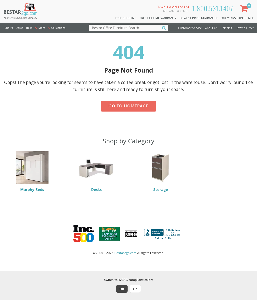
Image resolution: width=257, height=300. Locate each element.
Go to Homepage (128, 106)
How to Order (244, 28)
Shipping (226, 28)
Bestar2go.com (125, 253)
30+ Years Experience (237, 18)
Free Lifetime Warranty (158, 18)
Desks (19, 28)
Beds (29, 28)
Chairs (9, 28)
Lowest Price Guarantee (199, 18)
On (135, 289)
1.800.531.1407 (212, 8)
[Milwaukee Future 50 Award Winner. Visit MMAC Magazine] (131, 234)
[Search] (164, 27)
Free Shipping (125, 18)
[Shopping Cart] (245, 9)
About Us (211, 28)
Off (121, 289)
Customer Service (190, 28)
